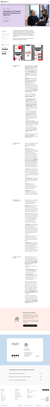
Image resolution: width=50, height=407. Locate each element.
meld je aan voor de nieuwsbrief (30, 325)
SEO (1, 392)
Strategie (2, 390)
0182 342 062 (29, 397)
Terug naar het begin (4, 41)
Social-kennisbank (33, 314)
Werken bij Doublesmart (18, 396)
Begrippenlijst (20, 405)
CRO (1, 396)
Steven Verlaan (6, 44)
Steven (8, 17)
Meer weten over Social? (5, 39)
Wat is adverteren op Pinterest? (6, 33)
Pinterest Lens (27, 173)
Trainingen (2, 400)
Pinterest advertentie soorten (5, 34)
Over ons (16, 390)
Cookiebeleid (47, 405)
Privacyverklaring (38, 405)
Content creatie (3, 397)
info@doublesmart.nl (30, 396)
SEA (1, 393)
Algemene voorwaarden (29, 405)
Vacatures (16, 397)
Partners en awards (18, 393)
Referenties (16, 392)
